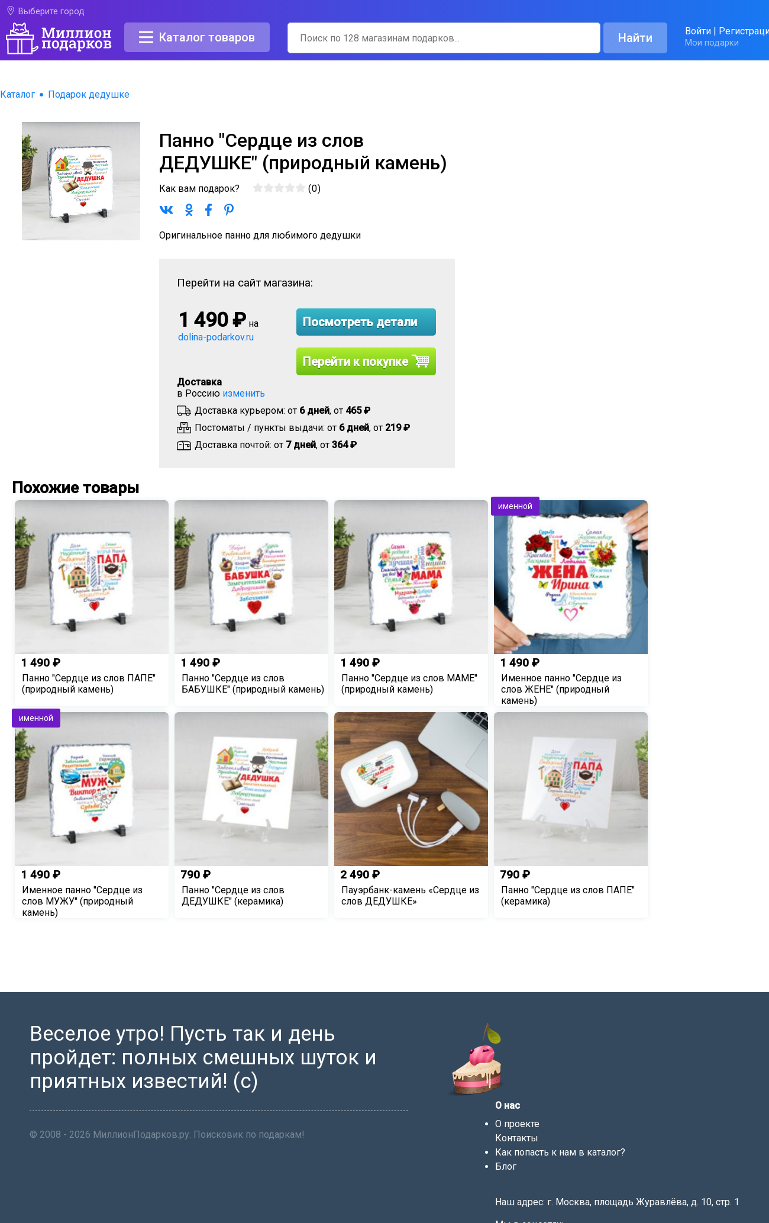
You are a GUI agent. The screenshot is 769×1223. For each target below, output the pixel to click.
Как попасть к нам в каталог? (560, 1152)
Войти (698, 31)
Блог (505, 1166)
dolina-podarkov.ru (216, 337)
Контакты (516, 1138)
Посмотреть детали (360, 322)
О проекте (517, 1123)
